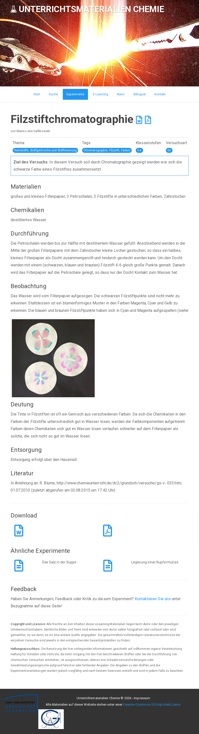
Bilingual (139, 94)
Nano (121, 94)
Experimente (75, 94)
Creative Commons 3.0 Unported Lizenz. (152, 704)
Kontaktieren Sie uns (153, 598)
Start (36, 94)
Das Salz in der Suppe (59, 562)
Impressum (142, 698)
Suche (53, 94)
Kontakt (160, 94)
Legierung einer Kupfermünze (155, 562)
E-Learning (100, 94)
